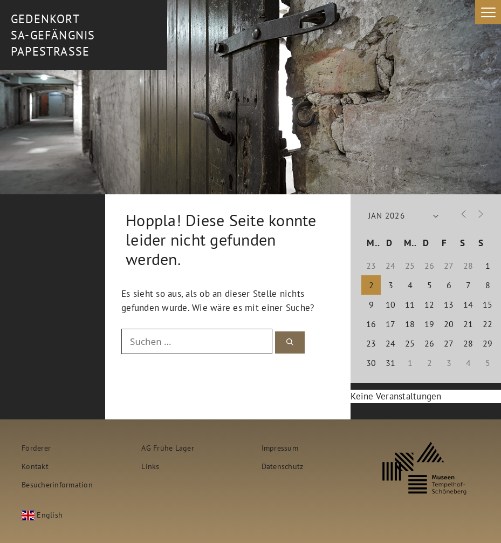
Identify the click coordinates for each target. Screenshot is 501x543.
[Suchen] (290, 342)
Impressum (280, 448)
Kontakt (35, 466)
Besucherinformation (57, 484)
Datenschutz (283, 466)
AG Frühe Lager (167, 448)
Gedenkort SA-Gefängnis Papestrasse (53, 35)
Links (150, 466)
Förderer (36, 448)
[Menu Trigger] (488, 12)
